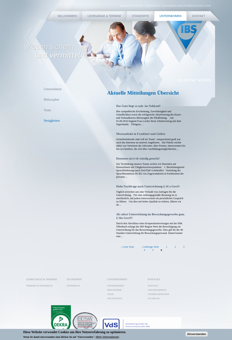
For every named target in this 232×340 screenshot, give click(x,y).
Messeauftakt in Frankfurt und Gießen (140, 133)
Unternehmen (171, 16)
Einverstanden (196, 334)
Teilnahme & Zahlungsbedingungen (183, 6)
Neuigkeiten (52, 120)
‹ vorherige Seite (150, 246)
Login (208, 6)
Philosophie (51, 99)
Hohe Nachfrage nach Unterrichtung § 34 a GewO (147, 186)
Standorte (140, 16)
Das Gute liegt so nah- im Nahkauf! (138, 106)
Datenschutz (153, 6)
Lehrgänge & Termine (104, 16)
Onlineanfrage (157, 290)
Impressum (126, 6)
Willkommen (67, 16)
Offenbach (73, 285)
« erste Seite (127, 246)
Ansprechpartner (158, 294)
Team (47, 110)
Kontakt (139, 6)
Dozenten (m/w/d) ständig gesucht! (138, 158)
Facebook (155, 298)
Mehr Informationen (107, 336)
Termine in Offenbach (39, 285)
